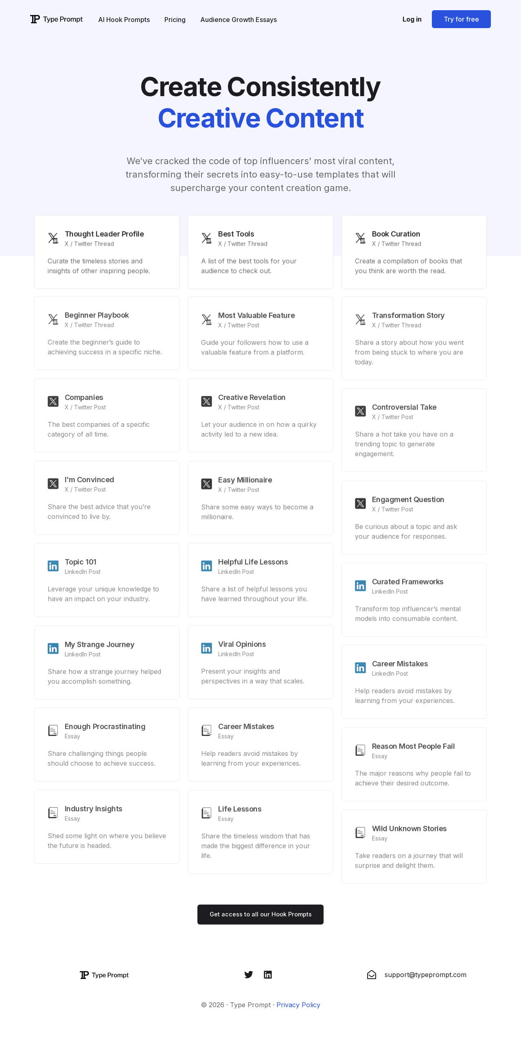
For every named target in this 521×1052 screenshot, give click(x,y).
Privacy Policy (298, 1006)
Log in (412, 19)
